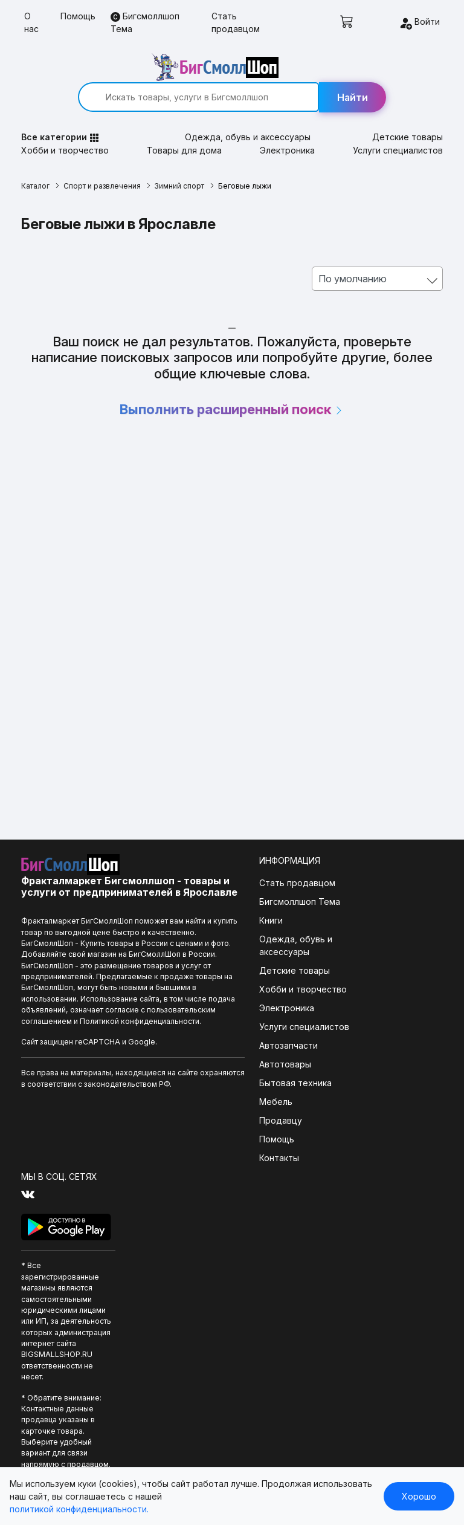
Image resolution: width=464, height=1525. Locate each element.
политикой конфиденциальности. (79, 1509)
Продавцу (225, 1094)
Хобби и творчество (68, 124)
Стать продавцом (235, 22)
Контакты (223, 1132)
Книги (215, 894)
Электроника (286, 124)
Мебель (220, 1075)
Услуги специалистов (395, 124)
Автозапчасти (233, 1019)
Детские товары (404, 111)
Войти (419, 23)
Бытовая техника (240, 1057)
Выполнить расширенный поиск (232, 383)
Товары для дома (185, 124)
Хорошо (419, 1496)
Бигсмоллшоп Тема (145, 22)
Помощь (77, 16)
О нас (31, 22)
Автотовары (230, 1038)
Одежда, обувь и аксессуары (248, 111)
